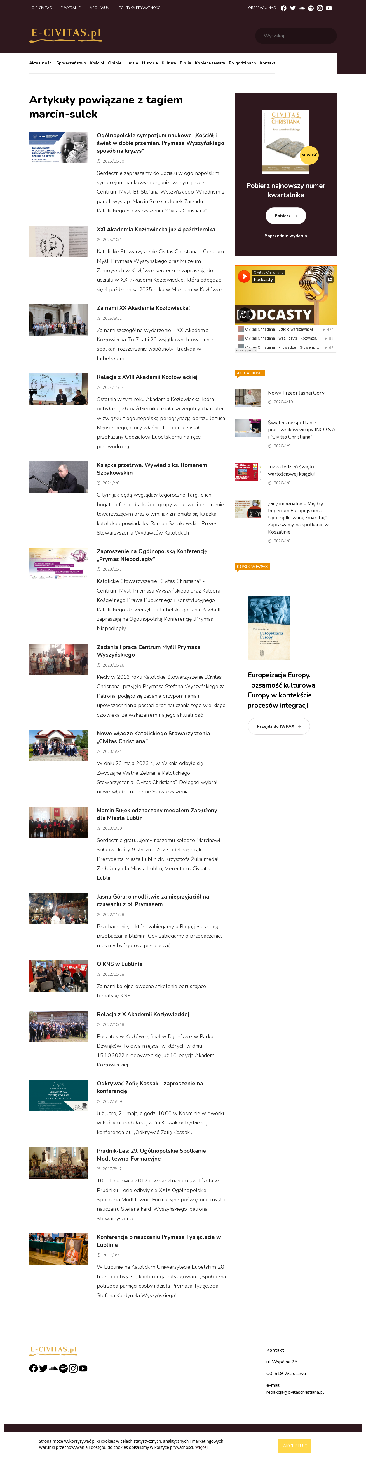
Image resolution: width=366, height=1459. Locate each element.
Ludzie (131, 63)
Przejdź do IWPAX (275, 726)
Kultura (169, 63)
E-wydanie (71, 8)
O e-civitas (42, 8)
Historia (150, 63)
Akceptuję (295, 1446)
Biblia (185, 63)
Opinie (114, 63)
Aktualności (41, 63)
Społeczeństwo (71, 63)
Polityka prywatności (140, 8)
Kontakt (267, 63)
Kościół (97, 63)
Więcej (201, 1447)
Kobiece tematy (210, 63)
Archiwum (100, 8)
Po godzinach (242, 63)
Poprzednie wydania (285, 236)
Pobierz (283, 216)
